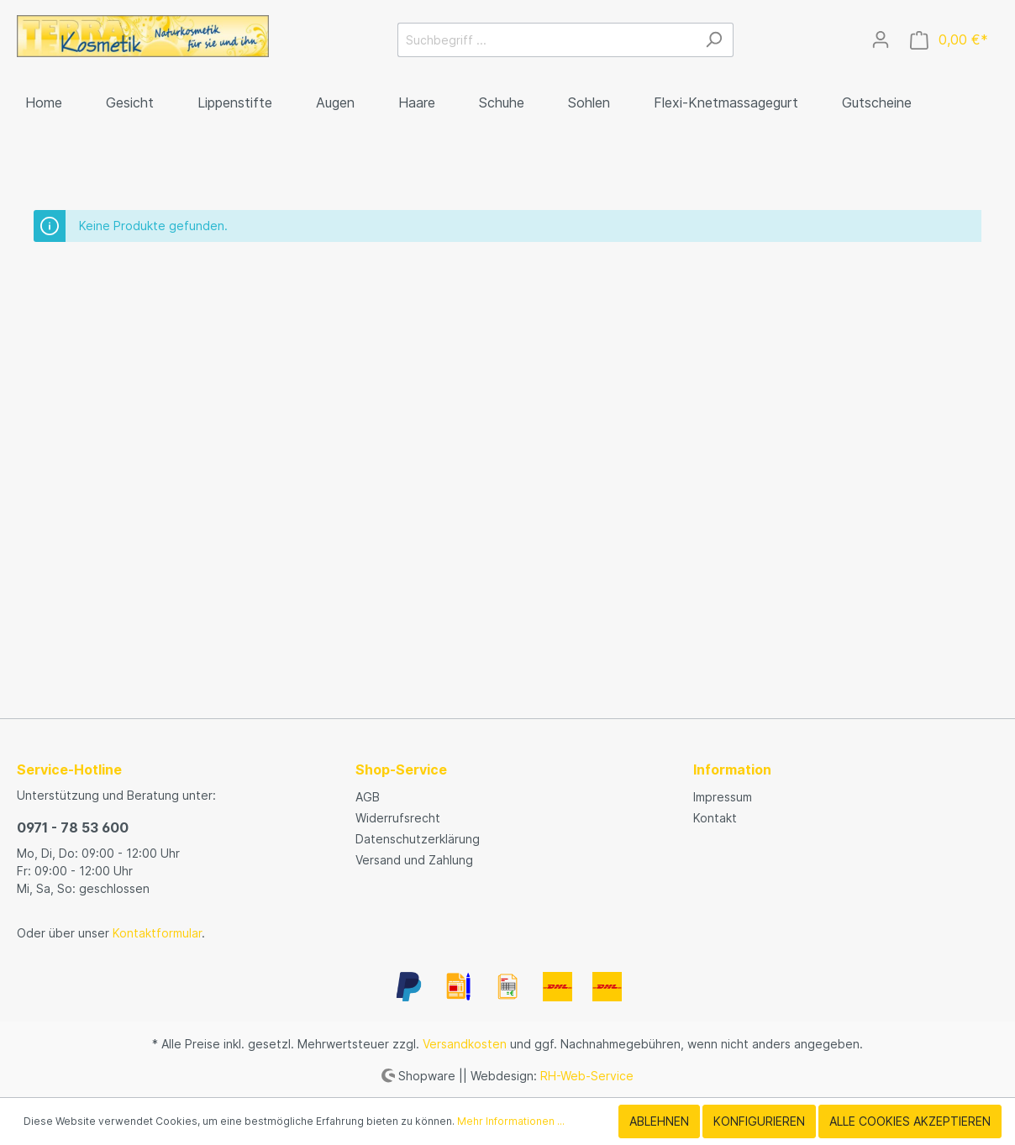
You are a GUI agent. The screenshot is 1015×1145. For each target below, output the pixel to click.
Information (732, 769)
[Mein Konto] (880, 39)
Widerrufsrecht (397, 818)
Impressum (722, 797)
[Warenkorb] (949, 40)
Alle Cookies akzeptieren (910, 1121)
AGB (367, 797)
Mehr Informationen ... (511, 1121)
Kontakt (715, 818)
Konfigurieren (759, 1121)
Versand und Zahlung (414, 860)
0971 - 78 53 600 (73, 827)
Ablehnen (659, 1121)
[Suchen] (714, 40)
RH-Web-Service (587, 1075)
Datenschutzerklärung (417, 839)
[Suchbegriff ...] (546, 40)
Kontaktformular (157, 933)
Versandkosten (465, 1044)
